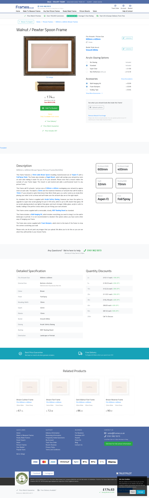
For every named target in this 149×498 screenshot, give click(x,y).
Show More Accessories (94, 93)
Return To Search (26, 22)
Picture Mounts (84, 11)
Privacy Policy (50, 447)
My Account (50, 440)
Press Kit (78, 440)
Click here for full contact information (118, 444)
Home (18, 11)
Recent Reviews (51, 445)
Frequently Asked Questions (55, 437)
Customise (127, 38)
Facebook (36, 473)
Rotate (89, 42)
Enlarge (49, 77)
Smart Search (20, 440)
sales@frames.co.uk (116, 433)
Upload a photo (96, 107)
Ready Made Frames (69, 11)
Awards (77, 437)
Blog (76, 442)
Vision (95, 11)
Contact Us (78, 445)
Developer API (79, 435)
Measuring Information (53, 435)
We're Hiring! (20, 454)
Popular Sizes (20, 449)
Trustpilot (3, 148)
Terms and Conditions (53, 449)
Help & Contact (127, 11)
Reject (133, 492)
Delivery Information (53, 433)
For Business (79, 433)
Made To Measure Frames (31, 11)
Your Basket (20, 447)
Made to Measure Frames (25, 435)
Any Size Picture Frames (51, 11)
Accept (140, 492)
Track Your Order (51, 442)
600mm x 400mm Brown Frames (67, 22)
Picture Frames (48, 22)
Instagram (48, 473)
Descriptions (127, 79)
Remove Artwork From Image (97, 115)
